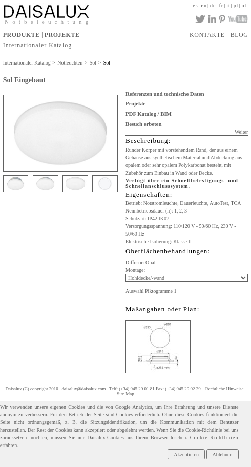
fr (221, 5)
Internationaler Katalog (37, 45)
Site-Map (125, 393)
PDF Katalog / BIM (149, 114)
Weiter (241, 132)
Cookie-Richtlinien (214, 437)
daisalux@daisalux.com (83, 388)
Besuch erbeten (143, 124)
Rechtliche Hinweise (224, 388)
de (213, 5)
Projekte (135, 103)
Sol (93, 63)
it (228, 5)
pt (236, 5)
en (204, 5)
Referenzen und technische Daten (165, 94)
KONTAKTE (207, 34)
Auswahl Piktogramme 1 (151, 291)
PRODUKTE (21, 34)
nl (244, 5)
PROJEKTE (62, 34)
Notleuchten (69, 63)
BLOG (239, 34)
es (195, 5)
